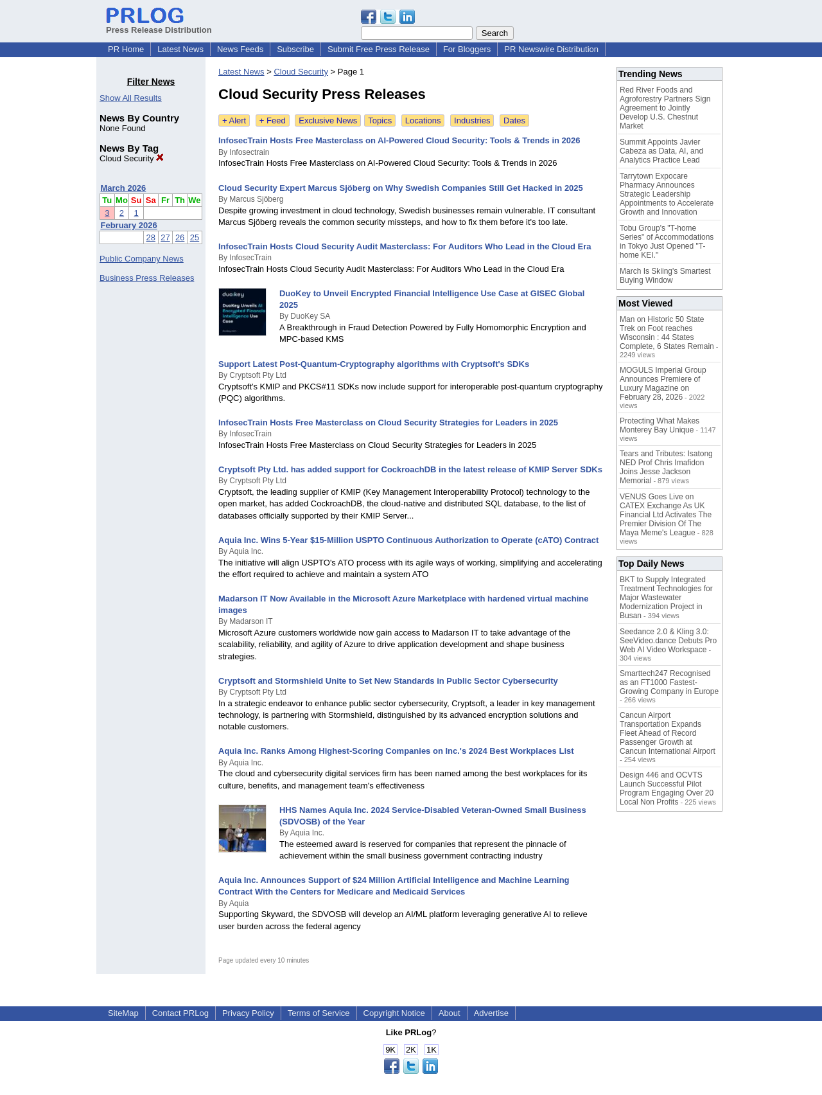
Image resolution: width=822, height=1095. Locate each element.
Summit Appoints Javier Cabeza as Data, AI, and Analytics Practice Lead (661, 151)
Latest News (180, 49)
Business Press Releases (147, 278)
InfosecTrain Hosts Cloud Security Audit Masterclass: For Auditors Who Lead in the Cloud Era (404, 246)
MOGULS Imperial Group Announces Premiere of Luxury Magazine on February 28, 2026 (663, 384)
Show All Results (131, 98)
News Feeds (240, 49)
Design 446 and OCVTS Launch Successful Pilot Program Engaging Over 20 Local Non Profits (666, 788)
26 (179, 237)
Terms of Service (319, 1013)
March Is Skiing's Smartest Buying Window (665, 276)
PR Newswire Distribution (551, 49)
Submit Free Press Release (379, 49)
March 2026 (123, 188)
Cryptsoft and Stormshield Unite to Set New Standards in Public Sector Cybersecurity (388, 681)
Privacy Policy (248, 1013)
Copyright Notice (394, 1013)
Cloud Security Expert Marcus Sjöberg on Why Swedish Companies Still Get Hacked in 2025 (400, 188)
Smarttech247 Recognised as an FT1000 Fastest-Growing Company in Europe (669, 682)
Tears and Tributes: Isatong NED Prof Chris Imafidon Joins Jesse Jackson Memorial (666, 467)
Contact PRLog (180, 1013)
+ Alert (234, 120)
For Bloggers (467, 49)
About (449, 1013)
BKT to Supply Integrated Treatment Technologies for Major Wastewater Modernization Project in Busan (666, 597)
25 (194, 237)
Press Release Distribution (159, 25)
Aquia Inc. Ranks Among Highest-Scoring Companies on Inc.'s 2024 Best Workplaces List (396, 751)
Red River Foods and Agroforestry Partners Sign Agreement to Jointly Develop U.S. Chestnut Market (665, 107)
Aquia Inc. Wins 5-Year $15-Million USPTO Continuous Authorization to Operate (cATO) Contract (408, 540)
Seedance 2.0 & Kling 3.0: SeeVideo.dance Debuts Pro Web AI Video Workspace (668, 640)
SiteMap (123, 1013)
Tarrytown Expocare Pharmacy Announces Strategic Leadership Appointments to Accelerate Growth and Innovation (666, 194)
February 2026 (129, 225)
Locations (423, 120)
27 (165, 237)
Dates (514, 120)
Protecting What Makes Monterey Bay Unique (659, 425)
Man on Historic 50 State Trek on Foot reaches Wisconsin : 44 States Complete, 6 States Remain (667, 333)
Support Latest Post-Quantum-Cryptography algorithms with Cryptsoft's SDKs (373, 364)
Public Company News (142, 258)
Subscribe (295, 49)
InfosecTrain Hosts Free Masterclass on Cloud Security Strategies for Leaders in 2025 (388, 422)
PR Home (126, 49)
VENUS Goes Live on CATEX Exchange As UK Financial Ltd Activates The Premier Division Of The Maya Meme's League (666, 514)
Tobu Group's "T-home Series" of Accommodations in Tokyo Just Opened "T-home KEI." (666, 242)
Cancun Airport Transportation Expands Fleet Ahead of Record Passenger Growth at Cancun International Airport (667, 733)
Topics (380, 120)
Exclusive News (328, 120)
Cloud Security (132, 158)
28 (150, 237)
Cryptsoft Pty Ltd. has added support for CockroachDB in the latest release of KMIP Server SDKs (410, 469)
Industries (472, 120)
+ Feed (272, 120)
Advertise (491, 1013)
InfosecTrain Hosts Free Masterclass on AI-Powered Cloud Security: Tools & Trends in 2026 (399, 140)
